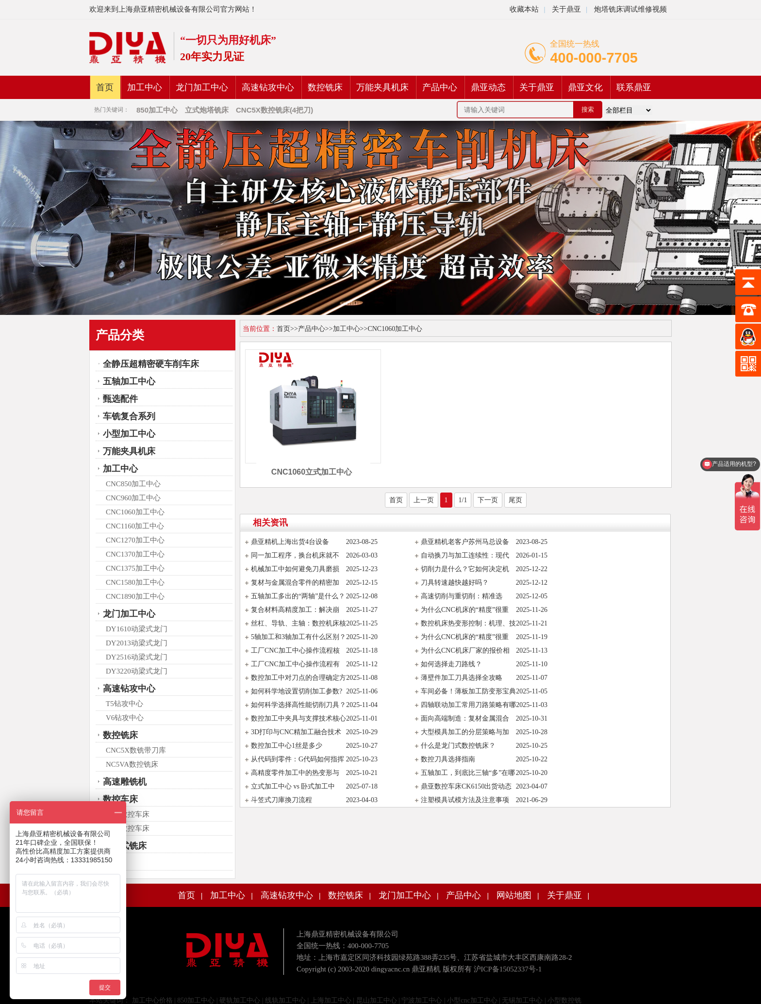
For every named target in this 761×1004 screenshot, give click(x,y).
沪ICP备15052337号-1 (508, 969)
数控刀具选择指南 (448, 759)
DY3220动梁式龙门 (136, 671)
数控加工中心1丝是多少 (286, 745)
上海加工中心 (331, 1000)
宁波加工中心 (421, 1000)
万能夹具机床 (382, 87)
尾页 (515, 500)
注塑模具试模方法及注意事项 (465, 800)
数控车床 (120, 799)
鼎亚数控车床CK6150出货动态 (466, 786)
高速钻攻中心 (268, 87)
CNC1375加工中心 (135, 568)
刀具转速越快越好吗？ (455, 582)
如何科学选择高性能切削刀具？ (298, 704)
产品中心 (439, 87)
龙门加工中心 (202, 87)
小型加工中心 (129, 434)
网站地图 (513, 895)
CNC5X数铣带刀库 (136, 750)
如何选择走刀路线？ (451, 664)
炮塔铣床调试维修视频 (630, 9)
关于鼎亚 (565, 9)
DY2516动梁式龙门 (136, 657)
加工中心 (144, 87)
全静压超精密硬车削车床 (151, 364)
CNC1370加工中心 (135, 554)
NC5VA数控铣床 (132, 764)
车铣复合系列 (129, 416)
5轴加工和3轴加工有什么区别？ (298, 637)
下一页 (488, 500)
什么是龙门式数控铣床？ (458, 745)
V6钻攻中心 (125, 718)
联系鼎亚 (633, 87)
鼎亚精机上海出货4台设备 (290, 541)
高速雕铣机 (125, 782)
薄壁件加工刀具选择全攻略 (461, 677)
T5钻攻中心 (124, 704)
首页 (105, 87)
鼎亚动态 (488, 87)
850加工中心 (196, 1000)
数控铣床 (325, 87)
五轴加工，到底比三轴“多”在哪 (468, 772)
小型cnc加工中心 (472, 1000)
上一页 (424, 500)
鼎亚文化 (585, 87)
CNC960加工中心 (133, 498)
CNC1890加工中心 (135, 596)
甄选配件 (120, 399)
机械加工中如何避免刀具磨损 (295, 569)
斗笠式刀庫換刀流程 (281, 800)
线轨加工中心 (285, 1000)
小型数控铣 (564, 1000)
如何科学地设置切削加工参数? (296, 691)
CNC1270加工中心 (135, 540)
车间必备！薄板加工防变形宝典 (468, 691)
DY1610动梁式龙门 (136, 629)
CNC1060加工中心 (135, 512)
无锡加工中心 (522, 1000)
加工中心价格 (151, 1000)
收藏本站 (524, 9)
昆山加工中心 (376, 1000)
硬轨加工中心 (239, 1000)
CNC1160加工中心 (135, 526)
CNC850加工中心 (133, 484)
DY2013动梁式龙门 (136, 643)
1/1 (463, 500)
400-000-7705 (594, 58)
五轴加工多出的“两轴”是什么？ (298, 596)
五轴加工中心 (129, 381)
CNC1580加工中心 (135, 582)
